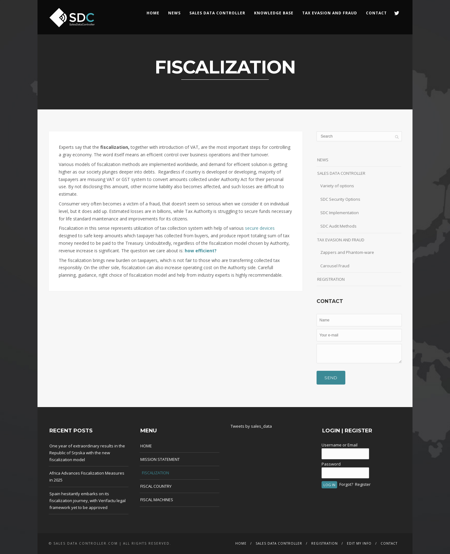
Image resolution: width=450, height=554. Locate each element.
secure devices (260, 228)
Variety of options (337, 186)
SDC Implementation (339, 212)
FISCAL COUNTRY (156, 486)
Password (331, 464)
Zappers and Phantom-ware (347, 252)
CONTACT (376, 13)
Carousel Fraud (334, 266)
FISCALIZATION (155, 473)
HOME (153, 13)
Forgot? (346, 484)
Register (363, 484)
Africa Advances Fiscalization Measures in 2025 (86, 476)
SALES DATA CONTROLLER (217, 13)
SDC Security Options (340, 199)
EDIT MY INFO (359, 543)
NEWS (174, 13)
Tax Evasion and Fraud (329, 13)
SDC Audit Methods (338, 226)
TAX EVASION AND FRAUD (340, 240)
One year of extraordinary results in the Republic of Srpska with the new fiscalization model (87, 452)
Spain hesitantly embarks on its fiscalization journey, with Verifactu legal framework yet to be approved (87, 500)
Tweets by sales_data (251, 426)
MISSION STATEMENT (160, 459)
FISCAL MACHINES (156, 499)
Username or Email (340, 445)
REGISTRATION (331, 279)
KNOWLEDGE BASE (273, 13)
